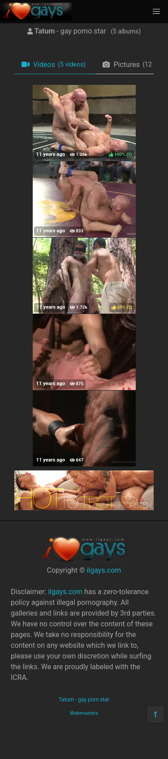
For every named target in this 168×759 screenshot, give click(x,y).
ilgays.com (103, 570)
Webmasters (84, 713)
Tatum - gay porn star (84, 699)
